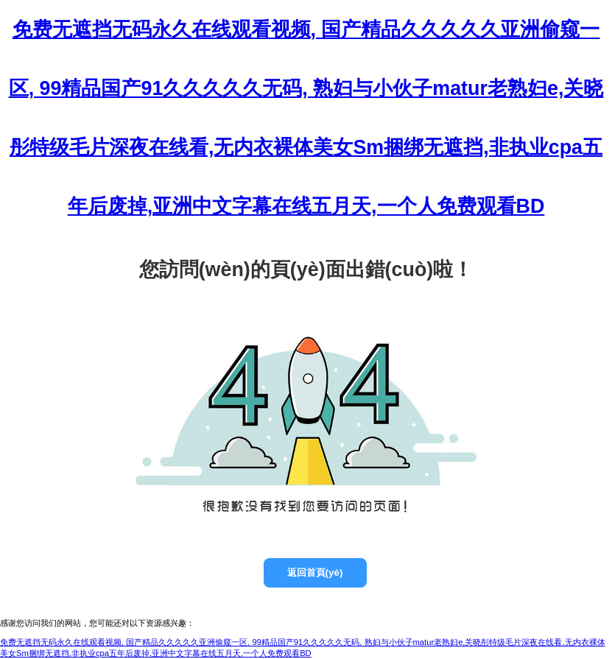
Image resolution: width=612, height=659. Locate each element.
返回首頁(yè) (315, 572)
